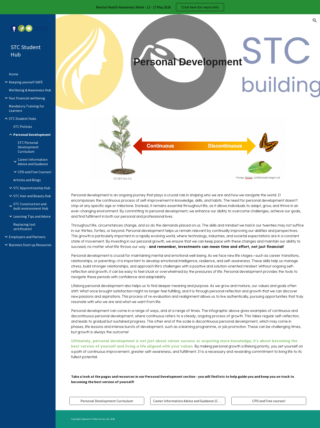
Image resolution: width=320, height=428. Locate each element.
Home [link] (13, 74)
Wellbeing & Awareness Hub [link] (30, 90)
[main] (188, 62)
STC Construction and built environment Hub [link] (30, 206)
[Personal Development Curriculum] (107, 401)
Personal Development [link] (32, 134)
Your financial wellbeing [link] (27, 98)
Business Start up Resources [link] (30, 245)
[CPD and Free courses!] (269, 401)
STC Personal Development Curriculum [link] (28, 147)
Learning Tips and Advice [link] (32, 216)
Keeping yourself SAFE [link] (26, 82)
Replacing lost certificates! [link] (24, 226)
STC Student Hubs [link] (22, 118)
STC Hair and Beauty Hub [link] (32, 196)
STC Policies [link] (22, 126)
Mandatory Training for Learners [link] (26, 108)
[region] (160, 7)
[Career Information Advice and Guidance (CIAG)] (187, 401)
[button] (314, 20)
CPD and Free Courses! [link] (34, 172)
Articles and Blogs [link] (27, 180)
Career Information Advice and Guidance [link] (33, 161)
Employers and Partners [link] (27, 237)
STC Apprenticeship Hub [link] (31, 188)
